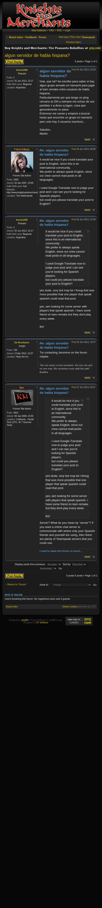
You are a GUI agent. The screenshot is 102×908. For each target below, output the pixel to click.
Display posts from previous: (38, 564)
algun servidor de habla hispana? (37, 55)
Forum (42, 37)
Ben (22, 387)
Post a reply (14, 62)
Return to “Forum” (17, 584)
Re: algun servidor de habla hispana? (54, 152)
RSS (59, 30)
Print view (75, 37)
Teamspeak (88, 37)
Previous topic (73, 42)
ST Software (42, 622)
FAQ (51, 30)
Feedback (31, 37)
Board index (16, 37)
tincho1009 (21, 70)
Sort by (75, 564)
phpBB (24, 620)
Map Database (39, 30)
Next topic (64, 37)
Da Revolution (21, 342)
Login (67, 30)
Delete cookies (69, 606)
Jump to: (44, 584)
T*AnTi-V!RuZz (22, 149)
